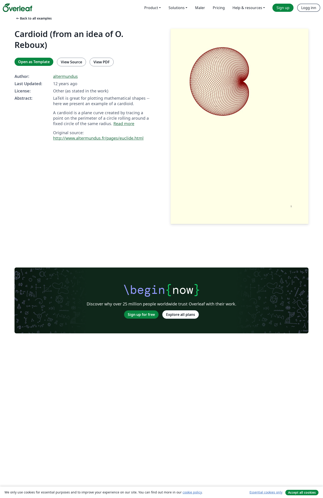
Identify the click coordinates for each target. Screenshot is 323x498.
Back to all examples (33, 18)
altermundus (65, 76)
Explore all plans (180, 314)
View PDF (101, 61)
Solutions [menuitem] (177, 7)
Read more (123, 123)
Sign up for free (141, 314)
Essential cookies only (266, 492)
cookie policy (192, 492)
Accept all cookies (302, 492)
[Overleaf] (17, 7)
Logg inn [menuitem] (308, 7)
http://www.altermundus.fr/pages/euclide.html (98, 138)
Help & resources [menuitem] (247, 7)
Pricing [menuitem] (219, 7)
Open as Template (34, 61)
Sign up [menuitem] (283, 7)
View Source (71, 61)
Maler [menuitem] (200, 7)
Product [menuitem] (151, 7)
